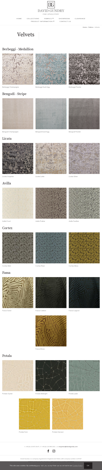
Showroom (64, 18)
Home (19, 18)
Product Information (42, 21)
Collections (33, 18)
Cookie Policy (77, 466)
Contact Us (65, 21)
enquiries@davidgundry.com (68, 446)
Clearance (80, 18)
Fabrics (48, 18)
